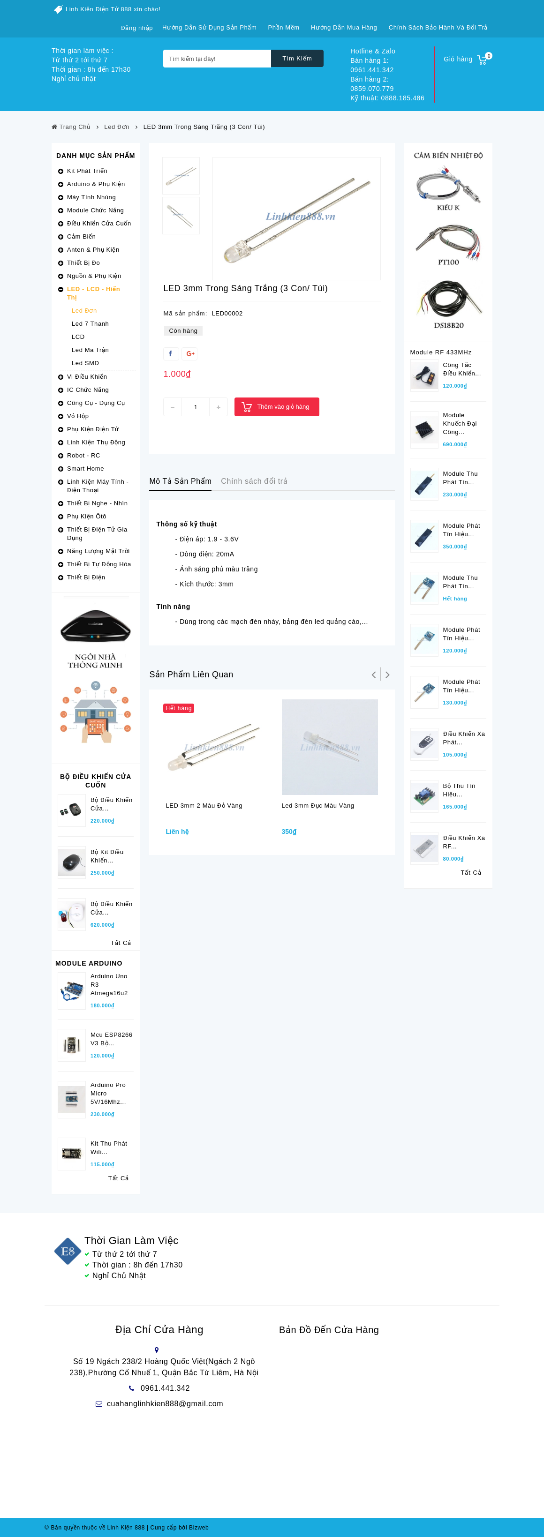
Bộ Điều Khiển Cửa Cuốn (95, 781)
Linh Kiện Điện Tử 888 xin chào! (113, 9)
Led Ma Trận (90, 349)
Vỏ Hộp (78, 416)
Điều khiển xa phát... (464, 738)
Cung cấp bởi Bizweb (178, 1527)
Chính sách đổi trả (254, 481)
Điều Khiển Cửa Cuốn (99, 223)
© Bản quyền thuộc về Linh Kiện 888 (95, 1527)
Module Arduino (88, 963)
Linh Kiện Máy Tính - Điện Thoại (97, 486)
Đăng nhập (137, 27)
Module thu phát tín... (460, 478)
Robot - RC (83, 455)
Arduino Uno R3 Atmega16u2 (109, 985)
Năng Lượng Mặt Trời (98, 551)
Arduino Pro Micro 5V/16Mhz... (108, 1093)
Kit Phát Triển (87, 170)
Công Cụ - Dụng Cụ (96, 402)
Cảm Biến (81, 236)
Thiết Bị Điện (86, 577)
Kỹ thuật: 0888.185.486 (387, 98)
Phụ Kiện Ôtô (86, 516)
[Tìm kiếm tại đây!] (217, 58)
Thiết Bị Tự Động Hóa (99, 564)
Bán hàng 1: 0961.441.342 (372, 65)
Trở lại (374, 674)
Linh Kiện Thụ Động (96, 442)
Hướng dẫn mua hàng (344, 27)
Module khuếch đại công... (460, 423)
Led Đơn (84, 310)
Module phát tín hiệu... (462, 530)
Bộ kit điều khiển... (107, 856)
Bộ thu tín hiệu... (459, 790)
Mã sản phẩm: (185, 313)
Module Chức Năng (95, 210)
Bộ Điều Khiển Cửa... (112, 804)
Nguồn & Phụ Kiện (94, 275)
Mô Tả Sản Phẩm (180, 481)
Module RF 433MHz (441, 352)
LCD (78, 336)
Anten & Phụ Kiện (93, 249)
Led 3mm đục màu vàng (317, 805)
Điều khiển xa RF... (464, 842)
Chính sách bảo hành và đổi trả (438, 27)
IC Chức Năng (88, 389)
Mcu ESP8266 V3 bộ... (112, 1039)
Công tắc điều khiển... (462, 369)
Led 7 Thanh (90, 323)
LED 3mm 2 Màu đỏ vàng (204, 805)
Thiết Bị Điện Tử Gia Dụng (97, 533)
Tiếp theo (388, 674)
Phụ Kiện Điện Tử (93, 429)
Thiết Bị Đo (83, 262)
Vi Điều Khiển (87, 376)
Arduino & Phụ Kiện (96, 183)
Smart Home (85, 468)
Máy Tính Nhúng (91, 197)
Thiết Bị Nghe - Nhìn (97, 503)
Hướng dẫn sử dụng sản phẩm (209, 27)
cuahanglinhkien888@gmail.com (165, 1404)
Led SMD (85, 363)
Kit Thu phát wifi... (109, 1147)
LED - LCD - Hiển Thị (93, 293)
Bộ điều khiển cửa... (112, 908)
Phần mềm (284, 27)
